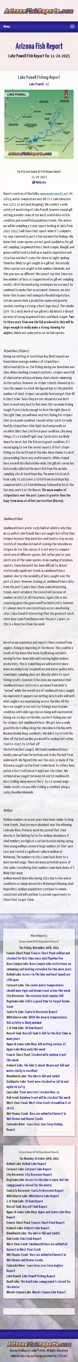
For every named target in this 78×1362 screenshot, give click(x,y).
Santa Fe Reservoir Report (41, 1012)
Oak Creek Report (31, 1239)
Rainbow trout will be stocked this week (45, 1098)
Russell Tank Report (34, 1207)
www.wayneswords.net (54, 194)
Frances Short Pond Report (48, 1223)
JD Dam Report (34, 1028)
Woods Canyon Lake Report (49, 1292)
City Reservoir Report (38, 1175)
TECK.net (62, 1356)
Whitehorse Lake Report (44, 1196)
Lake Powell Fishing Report (38, 1276)
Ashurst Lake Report (37, 1228)
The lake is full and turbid (43, 1076)
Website (41, 182)
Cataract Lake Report (38, 1169)
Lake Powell (36, 84)
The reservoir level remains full (44, 996)
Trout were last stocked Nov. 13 (39, 1092)
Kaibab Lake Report (34, 1164)
